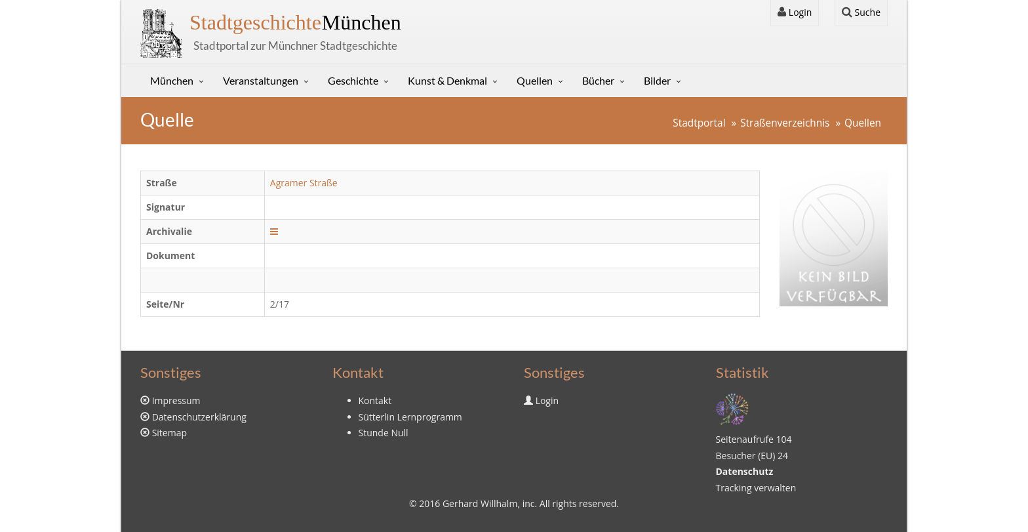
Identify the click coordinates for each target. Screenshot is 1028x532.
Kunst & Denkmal (447, 80)
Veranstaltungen (260, 80)
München (295, 22)
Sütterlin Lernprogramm (410, 417)
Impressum (176, 400)
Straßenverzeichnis (784, 123)
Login (795, 12)
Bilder (657, 80)
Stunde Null (383, 432)
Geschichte (353, 80)
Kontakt (375, 400)
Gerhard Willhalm (480, 503)
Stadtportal (699, 123)
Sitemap (169, 432)
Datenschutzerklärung (199, 417)
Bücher (598, 80)
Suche (861, 12)
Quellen (535, 80)
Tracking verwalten (756, 487)
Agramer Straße (304, 182)
